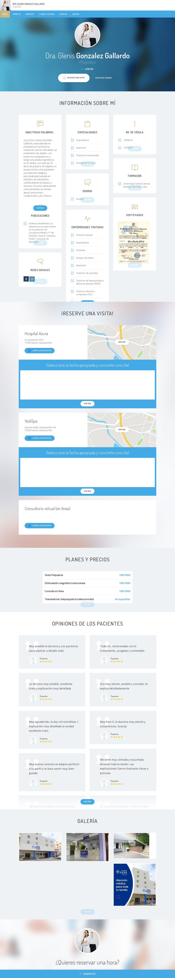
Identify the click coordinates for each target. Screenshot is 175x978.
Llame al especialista (39, 350)
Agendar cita (88, 974)
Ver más (40, 208)
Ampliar (121, 342)
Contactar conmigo (103, 78)
